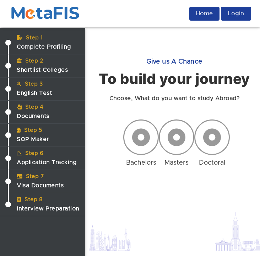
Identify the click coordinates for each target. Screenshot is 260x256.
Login (236, 13)
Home (204, 13)
